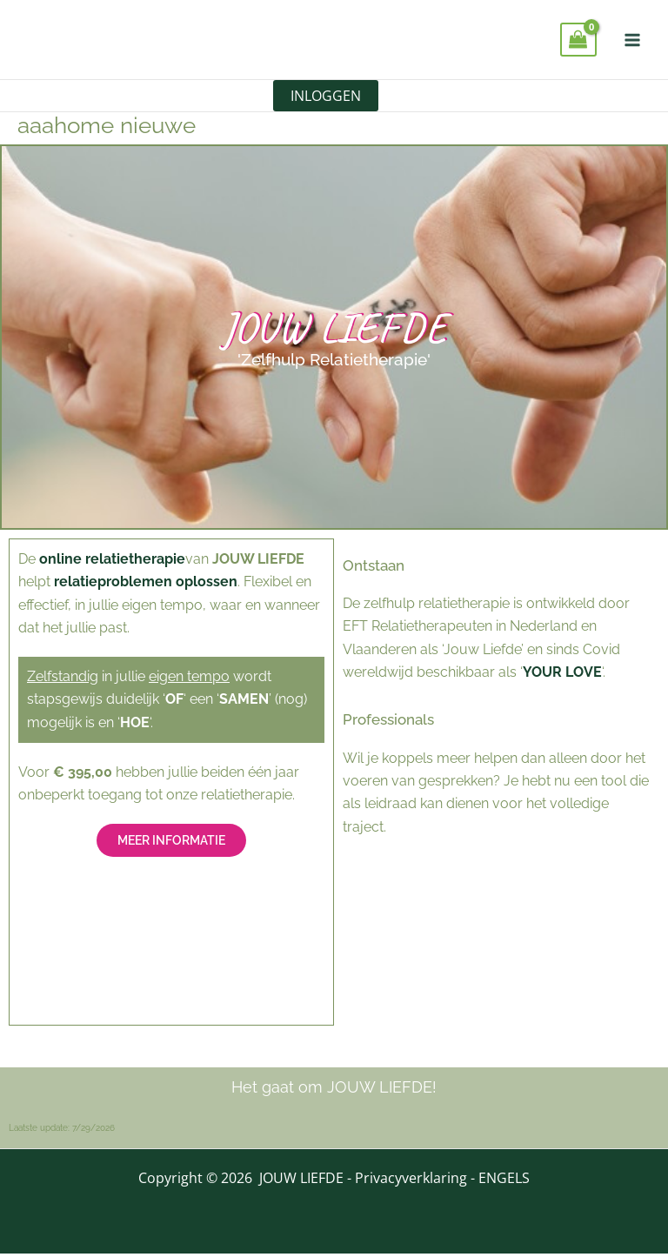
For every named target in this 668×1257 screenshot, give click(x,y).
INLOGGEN (326, 97)
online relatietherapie (112, 561)
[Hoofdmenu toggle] (632, 40)
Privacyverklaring (411, 1181)
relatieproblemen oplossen (145, 585)
